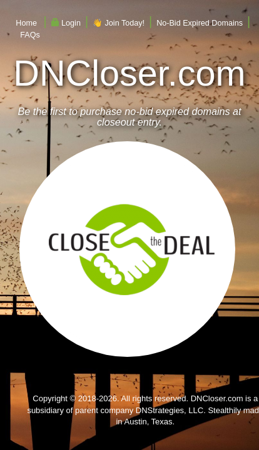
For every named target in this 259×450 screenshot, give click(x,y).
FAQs (30, 35)
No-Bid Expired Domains (199, 23)
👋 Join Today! (119, 23)
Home (26, 23)
